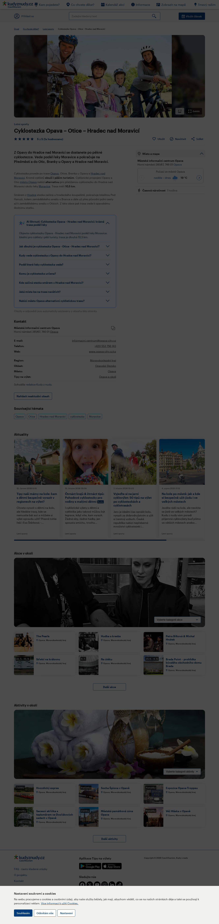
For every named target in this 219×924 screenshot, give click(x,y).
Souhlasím (23, 913)
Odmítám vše (45, 913)
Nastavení (66, 913)
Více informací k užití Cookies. (59, 903)
